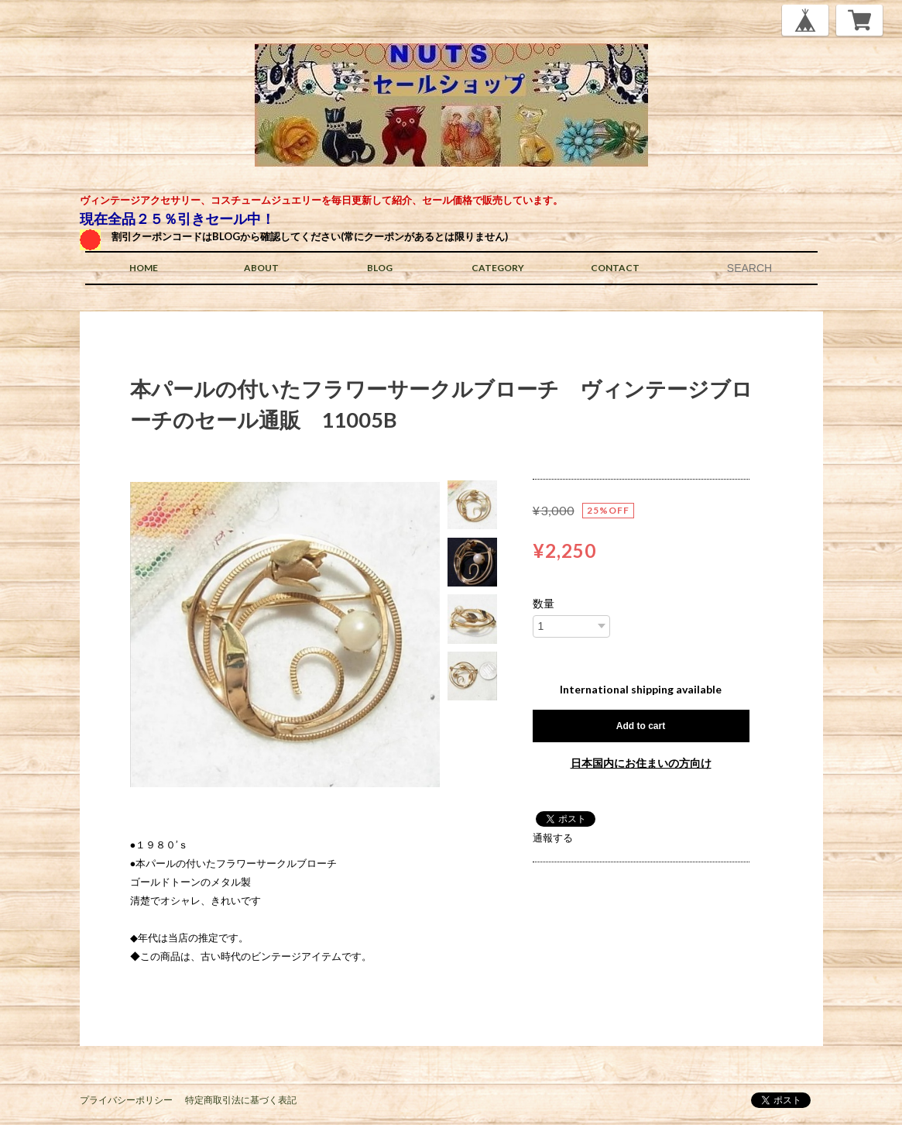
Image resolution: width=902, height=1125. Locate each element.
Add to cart (640, 726)
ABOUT (261, 268)
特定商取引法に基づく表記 (241, 1100)
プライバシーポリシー (126, 1100)
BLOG (380, 268)
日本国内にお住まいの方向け (641, 762)
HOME (143, 268)
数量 (543, 603)
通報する (553, 837)
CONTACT (615, 268)
